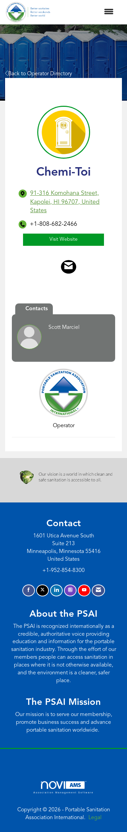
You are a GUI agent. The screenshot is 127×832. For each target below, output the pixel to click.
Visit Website (63, 239)
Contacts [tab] (36, 309)
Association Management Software (63, 787)
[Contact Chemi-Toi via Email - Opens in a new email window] (68, 266)
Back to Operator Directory (38, 74)
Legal (95, 817)
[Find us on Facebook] (28, 590)
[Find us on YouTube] (84, 590)
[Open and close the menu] (85, 12)
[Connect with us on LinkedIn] (56, 590)
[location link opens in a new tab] (69, 202)
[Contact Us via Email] (98, 590)
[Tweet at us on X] (42, 590)
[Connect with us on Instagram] (70, 590)
